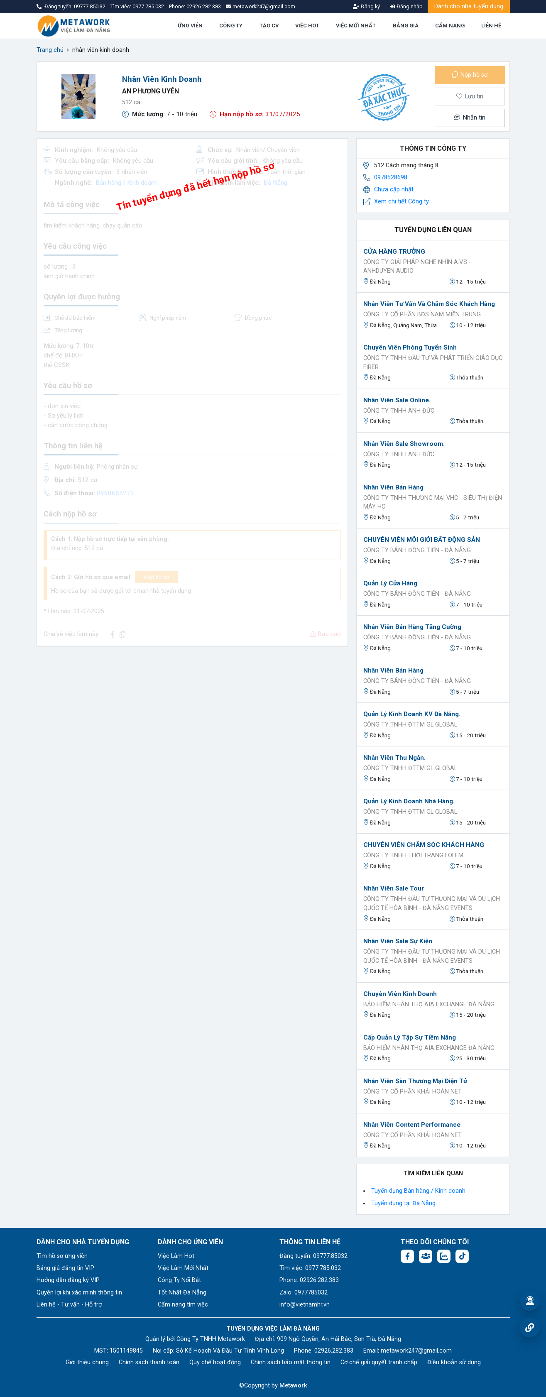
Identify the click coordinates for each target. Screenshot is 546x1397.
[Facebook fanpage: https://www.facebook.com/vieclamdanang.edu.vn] (407, 1256)
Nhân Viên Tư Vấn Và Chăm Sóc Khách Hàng (429, 304)
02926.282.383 (203, 6)
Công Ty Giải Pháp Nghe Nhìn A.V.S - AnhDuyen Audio (417, 267)
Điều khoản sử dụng (454, 1362)
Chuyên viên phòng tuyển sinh (410, 347)
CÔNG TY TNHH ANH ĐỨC (398, 410)
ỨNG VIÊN (190, 25)
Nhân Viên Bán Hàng (393, 670)
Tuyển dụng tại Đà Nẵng (403, 1203)
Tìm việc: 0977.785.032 (310, 1268)
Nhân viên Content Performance (411, 1124)
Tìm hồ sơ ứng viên (62, 1256)
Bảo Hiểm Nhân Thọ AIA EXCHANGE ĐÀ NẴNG (429, 1004)
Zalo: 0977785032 (303, 1292)
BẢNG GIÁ (406, 25)
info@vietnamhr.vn (304, 1304)
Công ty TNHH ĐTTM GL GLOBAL (410, 724)
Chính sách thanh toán (149, 1362)
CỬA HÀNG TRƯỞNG (394, 251)
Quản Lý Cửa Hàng (390, 583)
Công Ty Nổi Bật (179, 1280)
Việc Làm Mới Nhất (183, 1268)
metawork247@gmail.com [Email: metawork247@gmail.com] (416, 1350)
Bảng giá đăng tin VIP (65, 1268)
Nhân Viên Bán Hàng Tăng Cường (412, 627)
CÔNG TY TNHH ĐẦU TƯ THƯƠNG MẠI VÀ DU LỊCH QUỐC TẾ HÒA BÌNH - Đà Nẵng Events (431, 903)
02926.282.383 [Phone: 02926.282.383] (333, 1350)
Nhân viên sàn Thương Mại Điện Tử (415, 1081)
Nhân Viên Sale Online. (397, 400)
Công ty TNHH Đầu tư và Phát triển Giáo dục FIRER (432, 363)
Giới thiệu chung (87, 1362)
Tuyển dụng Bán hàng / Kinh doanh (418, 1190)
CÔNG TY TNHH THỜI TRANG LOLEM (413, 855)
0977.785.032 (148, 6)
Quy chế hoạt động (215, 1362)
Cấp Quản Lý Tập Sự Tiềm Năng (409, 1037)
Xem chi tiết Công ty (401, 201)
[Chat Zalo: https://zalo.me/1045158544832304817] (444, 1256)
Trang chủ (50, 50)
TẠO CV (269, 25)
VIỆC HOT (307, 25)
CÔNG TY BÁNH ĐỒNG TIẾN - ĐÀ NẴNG (417, 550)
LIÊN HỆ (491, 25)
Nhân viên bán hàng (393, 487)
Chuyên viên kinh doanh (400, 994)
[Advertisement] (192, 711)
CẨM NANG (450, 25)
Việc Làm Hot (176, 1256)
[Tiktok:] (462, 1256)
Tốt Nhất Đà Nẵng (182, 1292)
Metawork (293, 1385)
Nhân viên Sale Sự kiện (397, 941)
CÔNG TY (230, 25)
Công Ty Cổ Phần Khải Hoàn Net (412, 1091)
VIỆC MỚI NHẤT (356, 25)
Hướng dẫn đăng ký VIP (68, 1280)
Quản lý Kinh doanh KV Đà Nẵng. (411, 714)
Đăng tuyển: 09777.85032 (313, 1256)
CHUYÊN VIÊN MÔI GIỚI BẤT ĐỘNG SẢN (421, 539)
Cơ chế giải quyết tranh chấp (378, 1362)
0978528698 (390, 177)
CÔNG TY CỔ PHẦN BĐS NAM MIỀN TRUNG (422, 314)
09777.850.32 (90, 6)
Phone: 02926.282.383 (309, 1280)
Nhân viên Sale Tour (393, 888)
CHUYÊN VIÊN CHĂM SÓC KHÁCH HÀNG (423, 845)
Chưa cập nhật (394, 189)
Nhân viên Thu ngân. (394, 757)
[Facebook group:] (425, 1256)
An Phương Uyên (150, 91)
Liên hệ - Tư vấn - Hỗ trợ (69, 1304)
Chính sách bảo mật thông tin (291, 1362)
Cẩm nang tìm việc (183, 1304)
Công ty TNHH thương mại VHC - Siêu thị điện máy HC (432, 502)
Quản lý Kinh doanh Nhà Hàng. (409, 801)
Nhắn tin (469, 117)
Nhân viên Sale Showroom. (404, 444)
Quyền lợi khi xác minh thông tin (79, 1292)
